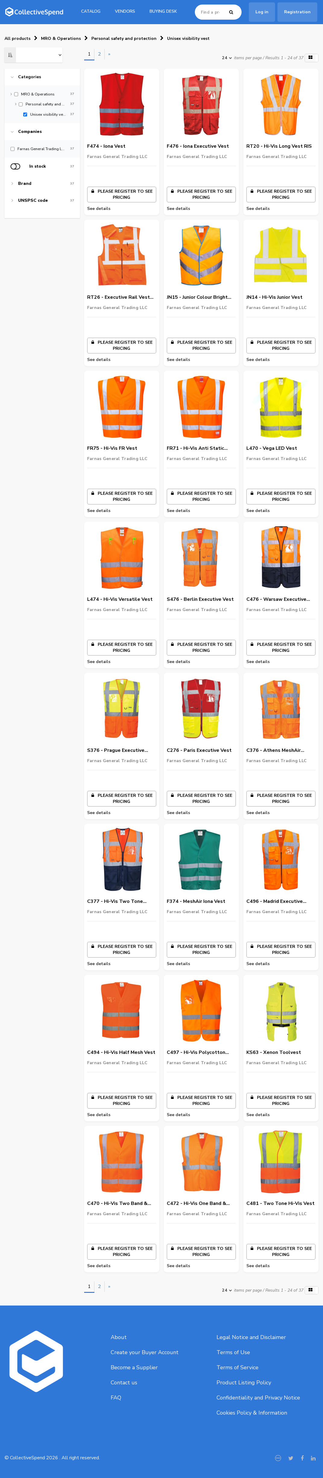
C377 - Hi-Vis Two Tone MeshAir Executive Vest (115, 901)
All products (17, 38)
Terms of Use (233, 1352)
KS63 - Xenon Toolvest (273, 1052)
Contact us (124, 1382)
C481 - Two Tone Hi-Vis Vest (280, 1203)
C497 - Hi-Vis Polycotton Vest (196, 1052)
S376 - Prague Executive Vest (115, 750)
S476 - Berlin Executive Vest (200, 599)
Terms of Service (237, 1367)
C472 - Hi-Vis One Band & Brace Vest (196, 1203)
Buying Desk (163, 11)
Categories (29, 77)
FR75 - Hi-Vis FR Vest (112, 448)
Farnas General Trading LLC (117, 156)
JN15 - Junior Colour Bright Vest (197, 297)
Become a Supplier (134, 1367)
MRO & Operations (61, 38)
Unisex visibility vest (188, 38)
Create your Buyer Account (145, 1352)
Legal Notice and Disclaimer (251, 1337)
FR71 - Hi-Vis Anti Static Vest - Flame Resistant (195, 448)
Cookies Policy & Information (252, 1412)
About (119, 1337)
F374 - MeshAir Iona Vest (196, 901)
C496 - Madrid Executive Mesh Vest (274, 901)
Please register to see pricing (122, 194)
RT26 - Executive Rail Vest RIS (118, 297)
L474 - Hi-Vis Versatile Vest (120, 599)
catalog (90, 11)
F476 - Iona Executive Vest (198, 146)
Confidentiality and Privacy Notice (258, 1397)
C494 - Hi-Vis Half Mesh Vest (121, 1052)
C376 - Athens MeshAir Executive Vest (273, 750)
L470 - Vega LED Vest (271, 448)
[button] (311, 58)
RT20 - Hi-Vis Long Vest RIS (279, 146)
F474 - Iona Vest (106, 146)
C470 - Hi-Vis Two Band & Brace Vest (117, 1203)
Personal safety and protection (124, 38)
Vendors (125, 11)
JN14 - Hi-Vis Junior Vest (274, 297)
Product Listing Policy (244, 1382)
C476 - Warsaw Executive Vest (276, 599)
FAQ (116, 1397)
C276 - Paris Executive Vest (199, 750)
